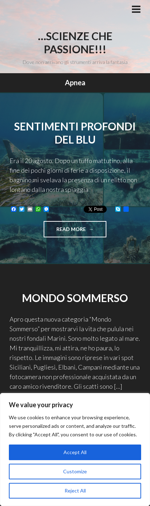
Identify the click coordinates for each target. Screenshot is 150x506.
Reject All (75, 491)
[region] (75, 449)
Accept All (75, 452)
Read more (81, 231)
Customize (75, 471)
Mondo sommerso (75, 297)
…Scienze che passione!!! (75, 42)
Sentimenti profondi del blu (75, 133)
